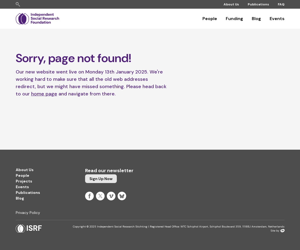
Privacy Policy (28, 212)
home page (44, 94)
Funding (234, 18)
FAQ (281, 4)
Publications (258, 4)
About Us (231, 4)
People (209, 18)
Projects (24, 181)
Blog (256, 18)
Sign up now (100, 178)
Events (277, 18)
